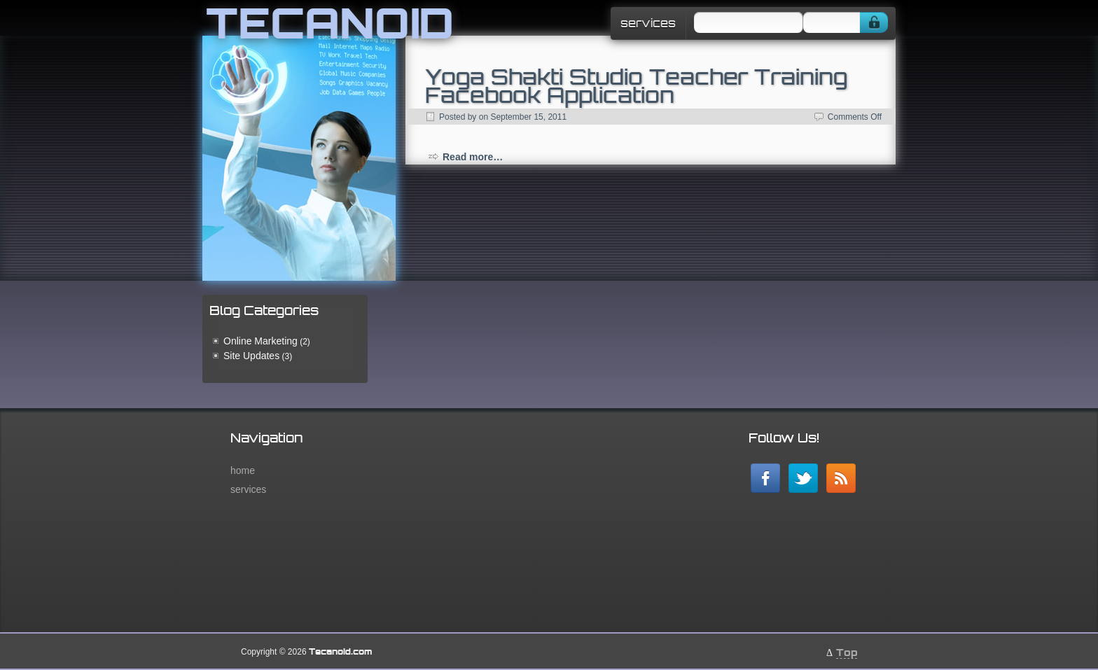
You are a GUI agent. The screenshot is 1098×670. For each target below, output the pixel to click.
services (648, 23)
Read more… (473, 156)
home (242, 470)
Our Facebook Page (765, 478)
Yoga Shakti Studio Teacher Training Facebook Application (636, 86)
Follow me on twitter (803, 478)
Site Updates (251, 355)
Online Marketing (260, 341)
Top (846, 652)
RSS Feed (841, 478)
